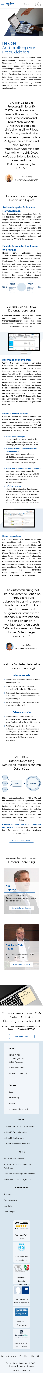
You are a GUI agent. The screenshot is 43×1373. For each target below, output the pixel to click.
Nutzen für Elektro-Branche (15, 1132)
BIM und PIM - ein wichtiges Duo (17, 1179)
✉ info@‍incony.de (17, 1067)
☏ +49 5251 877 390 (18, 1073)
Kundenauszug (10, 1200)
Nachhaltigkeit (10, 1211)
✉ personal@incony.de (19, 1109)
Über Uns (7, 1194)
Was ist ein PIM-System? (14, 1158)
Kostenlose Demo (21, 1036)
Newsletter (8, 1206)
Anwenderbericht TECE (21, 964)
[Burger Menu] (4, 4)
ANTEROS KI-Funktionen (21, 840)
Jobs (11, 1092)
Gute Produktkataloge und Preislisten (20, 1173)
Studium (12, 1103)
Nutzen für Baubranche (14, 1138)
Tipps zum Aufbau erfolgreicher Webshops (17, 1166)
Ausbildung (14, 1097)
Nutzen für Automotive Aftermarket (19, 1126)
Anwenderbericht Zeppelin (21, 908)
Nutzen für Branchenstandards (17, 1143)
